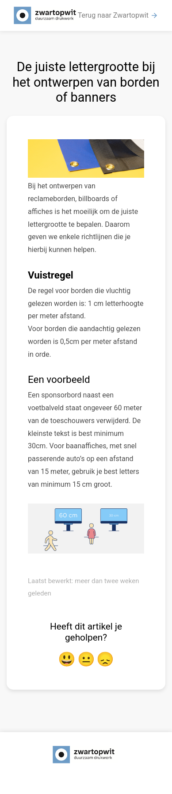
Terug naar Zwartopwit (118, 15)
